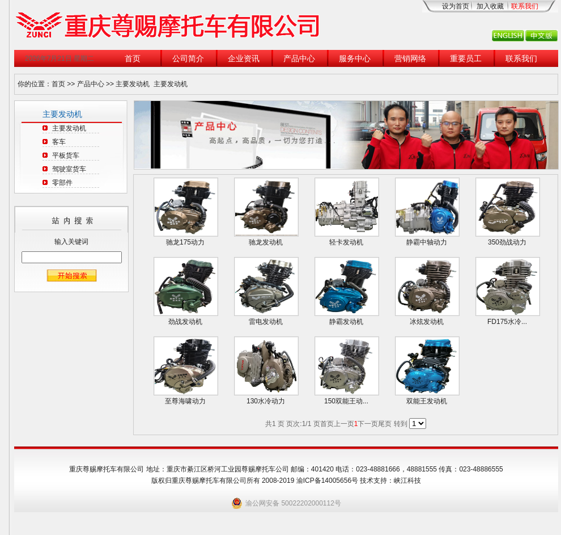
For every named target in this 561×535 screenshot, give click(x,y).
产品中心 (90, 84)
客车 (59, 142)
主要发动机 (133, 84)
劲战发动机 (185, 322)
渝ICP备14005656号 (328, 481)
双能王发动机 (426, 401)
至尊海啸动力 (185, 401)
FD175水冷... (507, 322)
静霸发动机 (346, 322)
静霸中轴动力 (426, 242)
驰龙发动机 (266, 242)
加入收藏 (490, 6)
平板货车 (65, 155)
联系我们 (524, 6)
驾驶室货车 (69, 169)
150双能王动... (346, 401)
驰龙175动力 (185, 242)
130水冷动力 (265, 401)
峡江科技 (407, 481)
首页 (58, 84)
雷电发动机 (266, 322)
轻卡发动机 (346, 242)
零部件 (62, 183)
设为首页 (455, 6)
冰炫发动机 (427, 322)
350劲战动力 (507, 242)
